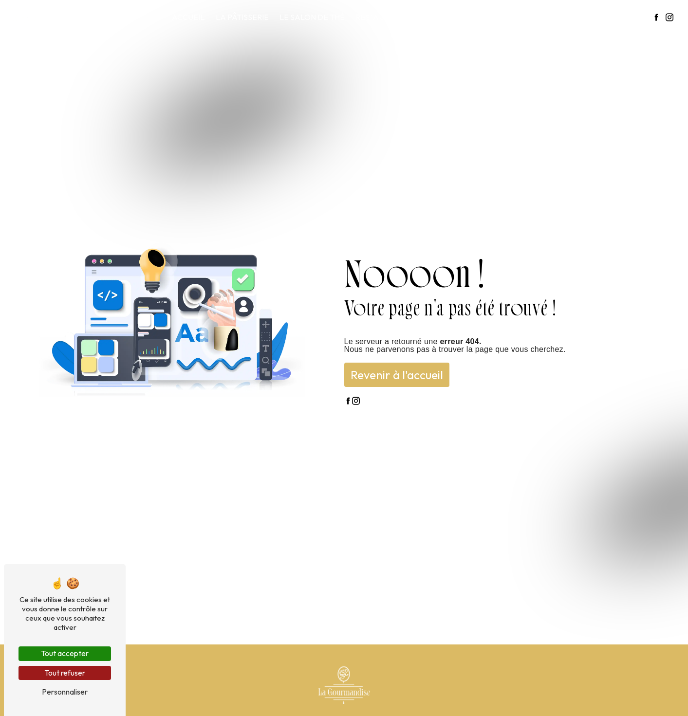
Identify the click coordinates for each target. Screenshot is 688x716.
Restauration (383, 17)
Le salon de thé (312, 17)
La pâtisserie (242, 17)
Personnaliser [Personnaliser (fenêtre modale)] (65, 692)
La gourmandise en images (541, 17)
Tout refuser (64, 673)
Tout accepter (65, 653)
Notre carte (449, 17)
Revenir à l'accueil (397, 374)
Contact (626, 17)
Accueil (188, 17)
